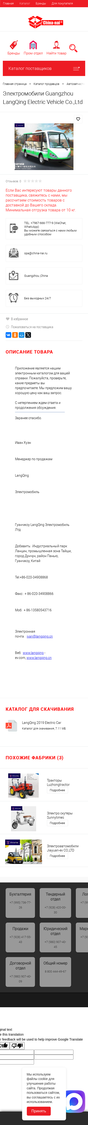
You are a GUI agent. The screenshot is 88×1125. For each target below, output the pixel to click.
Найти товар (56, 53)
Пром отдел (33, 53)
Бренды (41, 3)
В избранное (17, 318)
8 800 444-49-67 (55, 971)
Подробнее (57, 790)
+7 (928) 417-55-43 (20, 939)
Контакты (27, 17)
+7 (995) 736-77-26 (20, 905)
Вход (58, 9)
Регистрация (76, 9)
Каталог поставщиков (44, 68)
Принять (38, 1111)
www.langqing (33, 653)
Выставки (9, 17)
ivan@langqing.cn (40, 636)
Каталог (24, 3)
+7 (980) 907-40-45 (55, 944)
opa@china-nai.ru (35, 253)
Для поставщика (14, 10)
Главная (8, 3)
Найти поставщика (43, 10)
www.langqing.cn (39, 658)
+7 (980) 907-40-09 (20, 979)
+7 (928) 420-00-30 (55, 910)
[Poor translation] (17, 1046)
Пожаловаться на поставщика (29, 326)
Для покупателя (62, 3)
